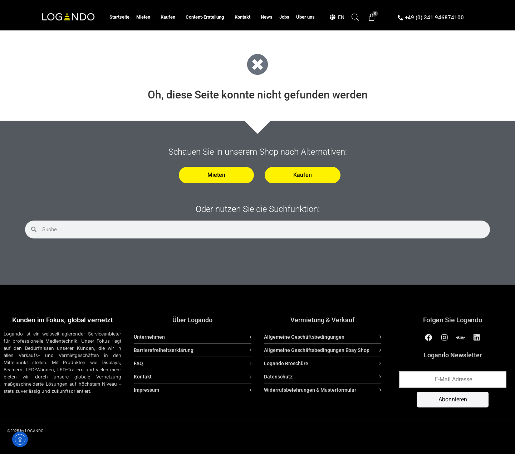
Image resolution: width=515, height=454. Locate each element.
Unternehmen (149, 337)
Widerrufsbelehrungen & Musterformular (310, 390)
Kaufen (170, 17)
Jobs (284, 17)
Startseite (119, 17)
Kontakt (244, 17)
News (267, 17)
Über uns (305, 17)
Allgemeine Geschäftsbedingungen (304, 337)
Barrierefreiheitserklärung (163, 350)
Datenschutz (278, 377)
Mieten (145, 17)
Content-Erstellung (206, 17)
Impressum (146, 390)
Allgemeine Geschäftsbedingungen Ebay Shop (316, 350)
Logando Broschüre (286, 363)
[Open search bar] (355, 17)
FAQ (138, 363)
